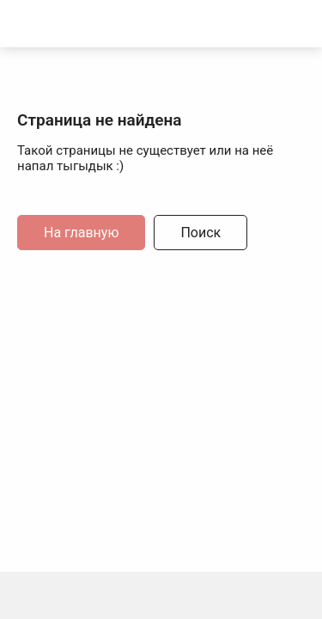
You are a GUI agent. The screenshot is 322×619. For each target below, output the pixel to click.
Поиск (200, 232)
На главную (81, 232)
